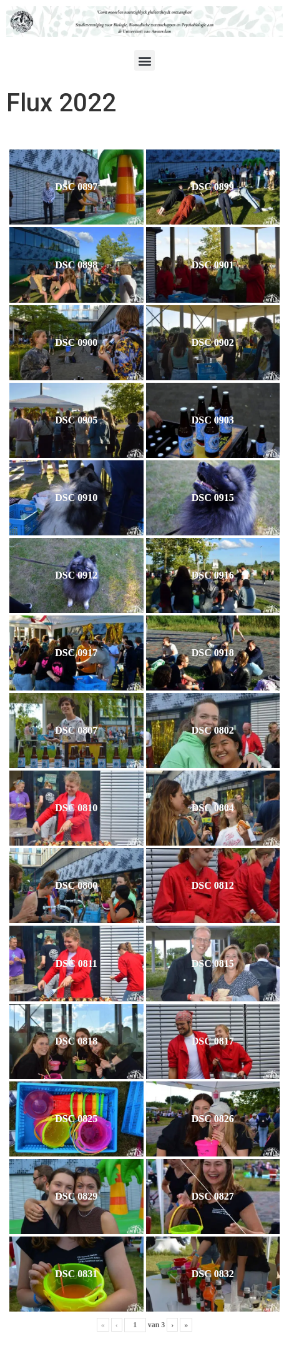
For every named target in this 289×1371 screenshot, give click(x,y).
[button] (144, 60)
